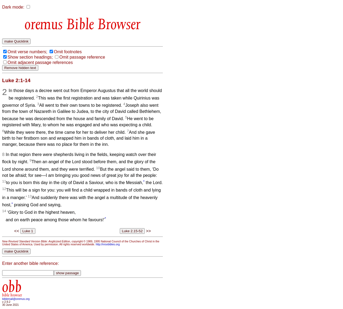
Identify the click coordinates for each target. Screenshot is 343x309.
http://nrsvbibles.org (108, 244)
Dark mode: (13, 7)
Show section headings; (30, 57)
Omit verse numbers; (27, 51)
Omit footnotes (68, 51)
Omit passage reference (82, 57)
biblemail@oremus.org (16, 298)
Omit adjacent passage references (40, 62)
